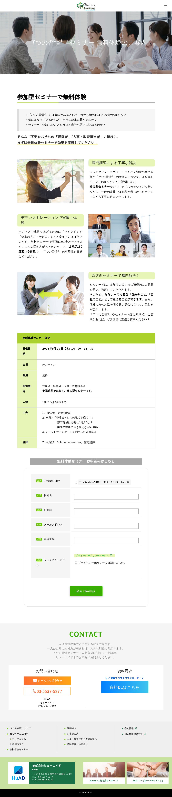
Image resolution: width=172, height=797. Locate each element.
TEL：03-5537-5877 (42, 777)
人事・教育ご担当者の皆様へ (82, 739)
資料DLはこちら (125, 687)
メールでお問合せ (49, 680)
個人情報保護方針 (133, 734)
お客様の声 (73, 733)
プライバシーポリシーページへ (92, 555)
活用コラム (18, 744)
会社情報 (129, 728)
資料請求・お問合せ (77, 744)
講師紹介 (71, 728)
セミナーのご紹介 (19, 733)
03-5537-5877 (49, 691)
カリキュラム (19, 739)
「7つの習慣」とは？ (20, 728)
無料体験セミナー (19, 749)
